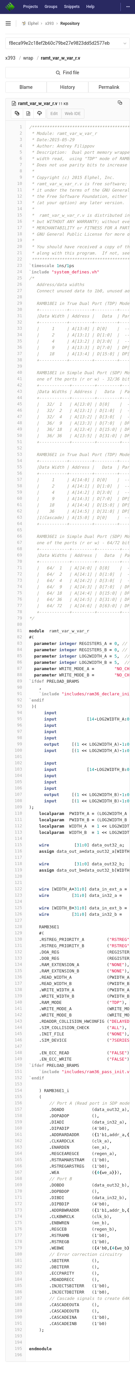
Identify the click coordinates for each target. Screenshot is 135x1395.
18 (15, 233)
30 (15, 309)
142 (15, 1014)
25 (15, 277)
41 (15, 378)
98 (15, 737)
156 (15, 1102)
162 (15, 1140)
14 (15, 208)
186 (15, 1291)
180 (15, 1253)
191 (15, 1323)
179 (15, 1247)
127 (15, 920)
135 (15, 970)
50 (15, 435)
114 (15, 838)
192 (15, 1329)
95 (15, 718)
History (67, 87)
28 (15, 296)
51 (15, 441)
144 (15, 1027)
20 (15, 246)
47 (15, 416)
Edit (54, 113)
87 (15, 668)
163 (15, 1146)
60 (15, 498)
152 (15, 1077)
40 (15, 372)
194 (15, 1342)
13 (15, 202)
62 (15, 510)
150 (15, 1065)
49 (15, 429)
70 (15, 561)
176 (15, 1228)
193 (15, 1335)
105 (15, 781)
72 (15, 573)
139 (15, 995)
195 (15, 1348)
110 (15, 813)
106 (15, 787)
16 (15, 221)
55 (15, 466)
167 (15, 1172)
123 (15, 895)
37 (15, 353)
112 (15, 825)
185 (15, 1285)
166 (15, 1165)
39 (15, 366)
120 (15, 876)
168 (15, 1178)
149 (15, 1058)
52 (15, 447)
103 (15, 769)
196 (15, 1354)
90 (15, 687)
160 (15, 1128)
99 (15, 743)
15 (15, 214)
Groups (51, 6)
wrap (28, 58)
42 (15, 384)
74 (15, 586)
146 (15, 1039)
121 (15, 882)
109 (15, 806)
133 (15, 958)
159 (15, 1121)
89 (15, 680)
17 (15, 227)
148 (15, 1052)
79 (15, 617)
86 (15, 662)
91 (15, 693)
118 (15, 863)
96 (15, 725)
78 (15, 611)
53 (15, 454)
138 (15, 989)
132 (15, 951)
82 (15, 636)
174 (15, 1216)
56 (15, 473)
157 (15, 1109)
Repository (70, 23)
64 (15, 523)
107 (15, 794)
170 (15, 1191)
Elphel (30, 23)
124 (15, 901)
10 (15, 183)
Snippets (71, 6)
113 (15, 832)
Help (90, 6)
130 (15, 939)
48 (15, 422)
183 (15, 1272)
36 (15, 347)
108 (15, 800)
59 (15, 492)
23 (15, 265)
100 (15, 750)
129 (15, 932)
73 (15, 580)
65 (15, 529)
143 (15, 1020)
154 (15, 1090)
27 (15, 290)
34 (15, 334)
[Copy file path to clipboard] (120, 103)
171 (15, 1197)
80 (15, 624)
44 (15, 397)
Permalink (109, 87)
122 (15, 888)
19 (15, 240)
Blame (26, 87)
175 (15, 1222)
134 (15, 964)
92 (15, 699)
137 (15, 983)
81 (15, 630)
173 (15, 1209)
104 (15, 775)
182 (15, 1266)
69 (15, 554)
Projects (30, 6)
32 (15, 322)
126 (15, 913)
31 (15, 315)
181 (15, 1260)
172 (15, 1203)
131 (15, 945)
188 (15, 1304)
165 (15, 1159)
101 (15, 756)
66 (15, 536)
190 (15, 1316)
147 (15, 1046)
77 (15, 605)
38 (15, 359)
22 (15, 259)
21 (15, 252)
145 (15, 1033)
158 (15, 1115)
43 (15, 391)
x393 (10, 58)
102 (15, 762)
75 (15, 592)
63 (15, 517)
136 (15, 976)
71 (15, 567)
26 (15, 284)
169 (15, 1184)
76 (15, 599)
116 (15, 850)
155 (15, 1096)
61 (15, 504)
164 (15, 1153)
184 (15, 1279)
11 (15, 189)
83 (15, 643)
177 (15, 1235)
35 (15, 340)
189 (15, 1310)
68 (15, 548)
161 (15, 1134)
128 (15, 926)
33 (15, 328)
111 (15, 819)
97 (15, 731)
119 (15, 869)
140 (15, 1002)
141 (15, 1008)
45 (15, 403)
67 (15, 542)
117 (15, 857)
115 (15, 844)
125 (15, 907)
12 (15, 196)
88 (15, 674)
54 (15, 460)
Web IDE (73, 113)
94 (15, 712)
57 (15, 479)
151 (15, 1071)
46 (15, 410)
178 (15, 1241)
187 (15, 1298)
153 (15, 1083)
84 (15, 649)
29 (15, 303)
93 (15, 706)
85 (15, 655)
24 (15, 271)
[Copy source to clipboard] (17, 114)
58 (15, 485)
